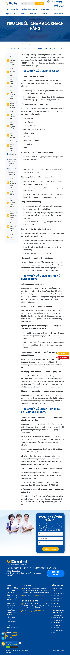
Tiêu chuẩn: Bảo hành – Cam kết (11, 215)
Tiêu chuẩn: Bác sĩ (10, 193)
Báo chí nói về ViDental (57, 599)
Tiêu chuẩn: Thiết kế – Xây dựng (11, 94)
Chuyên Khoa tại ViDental (58, 594)
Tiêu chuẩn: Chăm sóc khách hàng (10, 145)
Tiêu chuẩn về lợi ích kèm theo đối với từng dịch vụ (12, 171)
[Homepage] (7, 9)
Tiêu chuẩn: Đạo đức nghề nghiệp (11, 60)
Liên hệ (44, 14)
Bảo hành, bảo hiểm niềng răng (58, 616)
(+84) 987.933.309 (37, 595)
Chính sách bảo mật (58, 631)
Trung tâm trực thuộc (58, 589)
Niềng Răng (45, 9)
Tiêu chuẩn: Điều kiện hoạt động (11, 71)
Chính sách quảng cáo (56, 626)
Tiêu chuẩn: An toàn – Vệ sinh (11, 104)
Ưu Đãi (23, 14)
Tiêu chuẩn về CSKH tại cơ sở (15, 49)
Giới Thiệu (14, 9)
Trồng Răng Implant (29, 9)
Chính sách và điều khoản (57, 621)
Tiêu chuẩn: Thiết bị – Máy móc (11, 126)
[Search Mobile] (39, 3)
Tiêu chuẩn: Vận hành (11, 135)
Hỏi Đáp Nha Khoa (58, 14)
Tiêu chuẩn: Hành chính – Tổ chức (11, 83)
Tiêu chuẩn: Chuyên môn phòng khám (11, 203)
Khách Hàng (34, 14)
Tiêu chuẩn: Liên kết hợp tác (11, 237)
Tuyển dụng (57, 606)
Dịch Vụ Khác (10, 14)
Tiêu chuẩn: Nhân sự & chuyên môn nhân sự (11, 182)
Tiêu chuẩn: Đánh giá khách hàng (11, 226)
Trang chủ (8, 44)
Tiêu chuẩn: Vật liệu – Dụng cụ (11, 114)
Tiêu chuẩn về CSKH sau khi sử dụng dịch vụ (43, 49)
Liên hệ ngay (55, 573)
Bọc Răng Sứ (58, 9)
